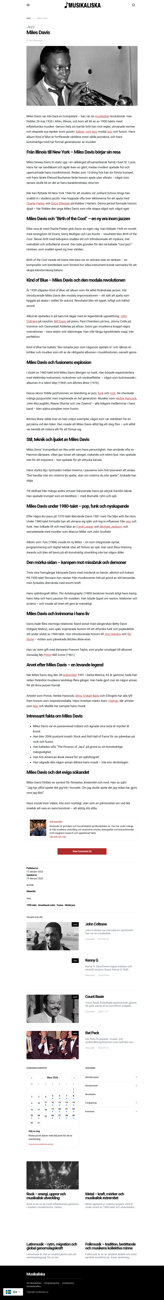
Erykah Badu (91, 695)
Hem (28, 18)
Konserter (89, 1111)
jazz (110, 131)
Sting (78, 695)
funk (101, 393)
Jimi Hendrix (113, 634)
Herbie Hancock (125, 398)
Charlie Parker (35, 203)
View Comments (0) (82, 851)
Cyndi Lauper (84, 526)
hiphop (113, 701)
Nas (35, 706)
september (70, 675)
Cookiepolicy (68, 1283)
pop (128, 521)
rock (112, 393)
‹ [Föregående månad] (31, 1078)
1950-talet (31, 905)
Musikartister (91, 1085)
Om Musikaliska (33, 1283)
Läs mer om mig (57, 836)
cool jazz (91, 131)
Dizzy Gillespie (60, 203)
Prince (48, 655)
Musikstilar (90, 1094)
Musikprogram (92, 1077)
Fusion (60, 905)
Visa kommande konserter (41, 1144)
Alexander (31, 891)
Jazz (30, 27)
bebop (80, 131)
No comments (36, 40)
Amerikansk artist (46, 905)
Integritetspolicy (51, 1283)
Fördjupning (90, 1103)
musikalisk (102, 116)
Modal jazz (70, 905)
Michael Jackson (111, 526)
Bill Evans (60, 321)
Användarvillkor (33, 1286)
